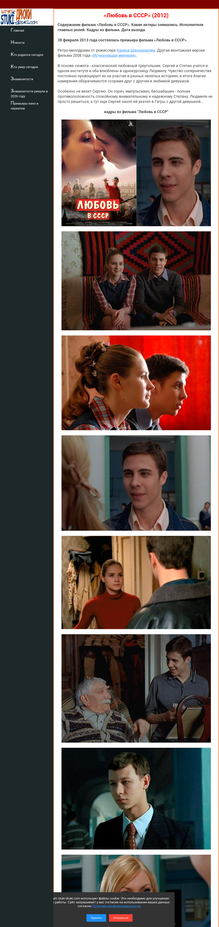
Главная (17, 30)
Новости (18, 42)
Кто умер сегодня (24, 66)
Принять (96, 918)
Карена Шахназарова (136, 50)
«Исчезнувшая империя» (113, 55)
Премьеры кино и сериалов (24, 105)
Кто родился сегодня (27, 54)
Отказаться (120, 918)
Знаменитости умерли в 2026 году (29, 93)
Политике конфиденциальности (116, 906)
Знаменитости (22, 78)
